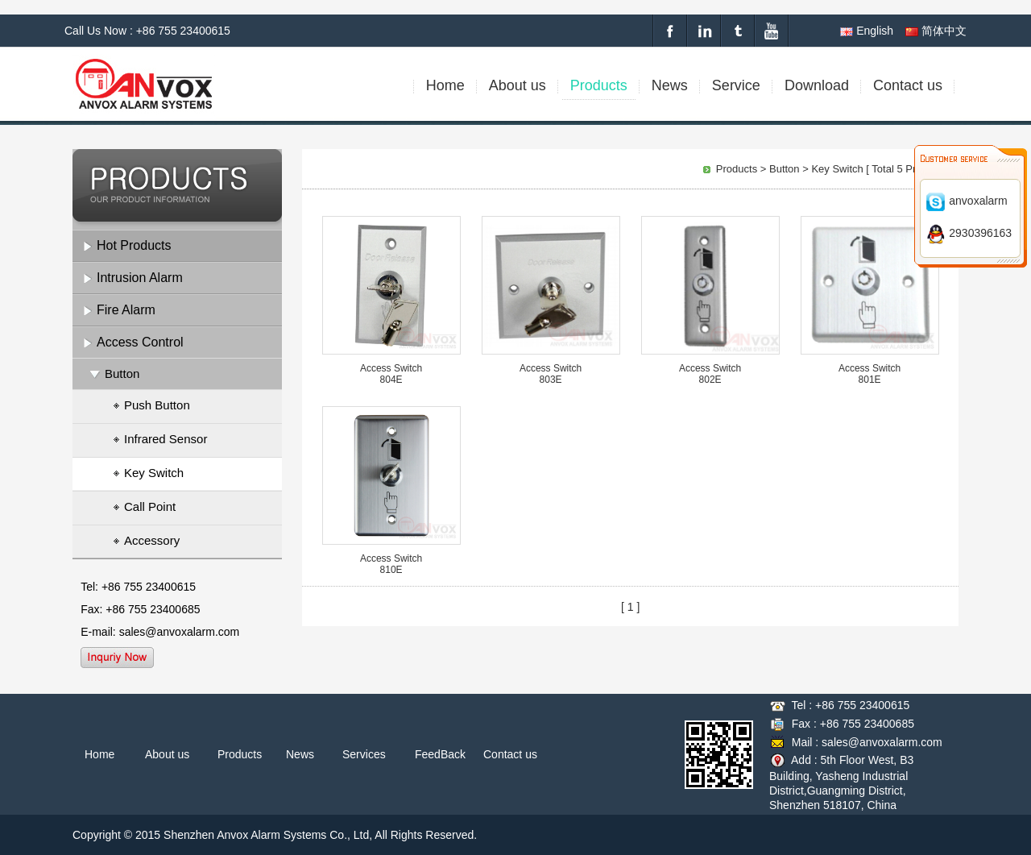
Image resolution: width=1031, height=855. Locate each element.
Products (736, 169)
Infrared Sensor (160, 440)
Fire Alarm (126, 310)
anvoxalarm (966, 200)
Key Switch (148, 474)
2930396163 (968, 232)
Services (364, 754)
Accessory (146, 541)
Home (99, 754)
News (300, 754)
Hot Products (134, 245)
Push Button (151, 406)
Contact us (510, 754)
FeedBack (440, 754)
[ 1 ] (630, 606)
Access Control (140, 342)
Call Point (144, 508)
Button (122, 373)
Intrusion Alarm (140, 277)
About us (167, 754)
